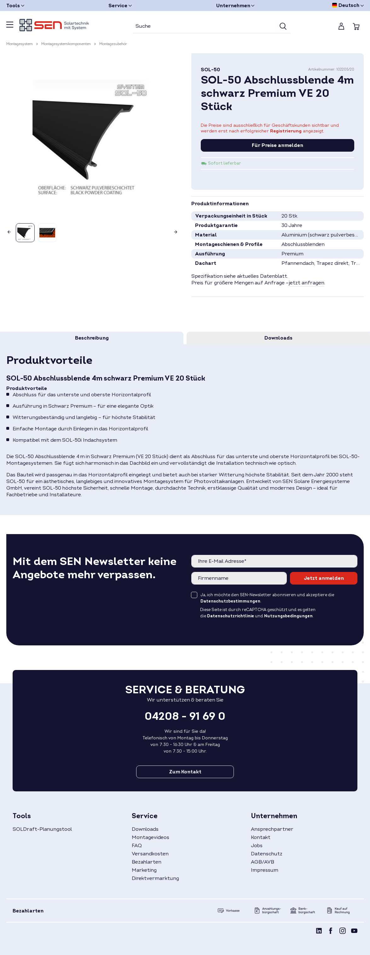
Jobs (257, 845)
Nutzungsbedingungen (288, 616)
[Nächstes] (177, 230)
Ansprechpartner (272, 829)
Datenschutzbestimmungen (230, 601)
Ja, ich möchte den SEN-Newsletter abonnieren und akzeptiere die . (267, 598)
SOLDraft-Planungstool (42, 829)
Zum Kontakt (185, 772)
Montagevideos (150, 837)
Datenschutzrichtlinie (230, 616)
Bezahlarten (146, 862)
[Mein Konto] (341, 26)
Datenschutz (266, 854)
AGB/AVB (262, 862)
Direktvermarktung (155, 878)
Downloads (145, 829)
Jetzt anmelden (324, 578)
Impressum (264, 870)
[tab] (91, 338)
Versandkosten (150, 854)
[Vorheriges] (8, 230)
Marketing (144, 870)
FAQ (137, 845)
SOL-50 (210, 70)
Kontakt (260, 837)
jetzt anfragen (306, 283)
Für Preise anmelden (277, 145)
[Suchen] (283, 26)
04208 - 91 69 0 (185, 716)
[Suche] (204, 26)
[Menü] (9, 26)
